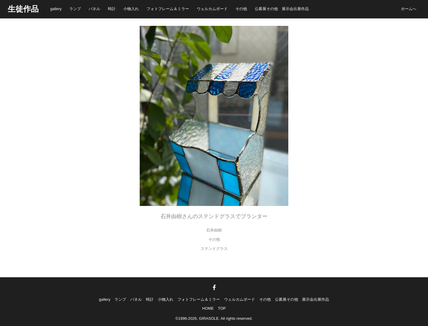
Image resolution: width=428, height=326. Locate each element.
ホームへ (408, 9)
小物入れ (131, 9)
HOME (208, 308)
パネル (94, 9)
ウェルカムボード (212, 9)
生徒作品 (23, 8)
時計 (112, 9)
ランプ (75, 9)
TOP (222, 308)
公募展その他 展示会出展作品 (282, 9)
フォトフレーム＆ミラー (168, 9)
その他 (241, 9)
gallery (56, 9)
